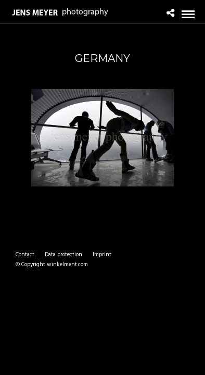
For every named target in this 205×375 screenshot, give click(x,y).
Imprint (102, 254)
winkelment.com (67, 264)
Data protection (63, 254)
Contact (25, 254)
